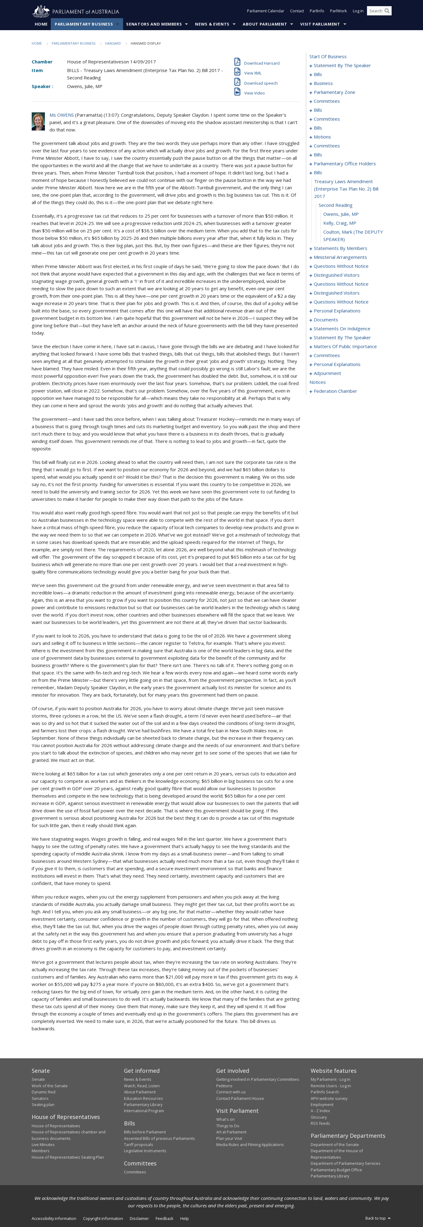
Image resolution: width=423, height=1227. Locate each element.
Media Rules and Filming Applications (250, 1145)
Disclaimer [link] (139, 1218)
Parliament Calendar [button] (265, 11)
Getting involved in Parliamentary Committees (257, 1079)
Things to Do (227, 1125)
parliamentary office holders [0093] (345, 164)
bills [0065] (318, 128)
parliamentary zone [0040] (334, 92)
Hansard (113, 43)
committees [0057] (327, 119)
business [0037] (323, 83)
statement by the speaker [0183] (342, 338)
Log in (358, 11)
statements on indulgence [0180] (342, 329)
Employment (322, 1105)
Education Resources (143, 1098)
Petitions (224, 1085)
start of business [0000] (328, 57)
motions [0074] (322, 137)
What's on (225, 1119)
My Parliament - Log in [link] (330, 1079)
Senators (40, 1098)
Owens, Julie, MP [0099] (341, 214)
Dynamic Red (43, 1092)
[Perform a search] (387, 11)
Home (41, 24)
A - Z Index (320, 1111)
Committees (135, 1172)
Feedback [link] (165, 1218)
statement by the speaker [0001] (342, 65)
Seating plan (43, 1105)
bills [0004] (318, 74)
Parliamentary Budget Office (336, 1170)
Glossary (319, 1117)
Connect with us (231, 1092)
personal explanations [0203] (337, 364)
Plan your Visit (229, 1138)
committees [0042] (327, 101)
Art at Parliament (231, 1132)
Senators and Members (154, 24)
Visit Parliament (320, 24)
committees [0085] (327, 146)
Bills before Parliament (145, 1132)
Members (41, 1151)
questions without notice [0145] (341, 266)
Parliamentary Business (84, 24)
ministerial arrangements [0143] (340, 257)
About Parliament (265, 24)
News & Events (212, 24)
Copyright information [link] (103, 1218)
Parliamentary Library (143, 1105)
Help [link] (184, 1218)
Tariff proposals (138, 1145)
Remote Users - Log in (331, 1085)
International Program (144, 1111)
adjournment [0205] (327, 373)
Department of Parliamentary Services (346, 1163)
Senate (38, 1079)
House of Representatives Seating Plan (68, 1157)
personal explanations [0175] (337, 311)
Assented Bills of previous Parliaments (159, 1138)
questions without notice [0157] (341, 302)
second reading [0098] (336, 205)
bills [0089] (318, 155)
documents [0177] (326, 320)
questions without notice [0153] (341, 284)
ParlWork (338, 11)
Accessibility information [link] (54, 1218)
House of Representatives (56, 1125)
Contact (297, 11)
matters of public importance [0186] (345, 347)
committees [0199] (327, 355)
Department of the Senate (335, 1145)
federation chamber (335, 391)
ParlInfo (317, 11)
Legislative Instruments (145, 1151)
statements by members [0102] (340, 248)
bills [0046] (318, 110)
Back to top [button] (378, 1218)
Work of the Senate (50, 1085)
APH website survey (329, 1098)
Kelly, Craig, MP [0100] (339, 223)
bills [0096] (318, 173)
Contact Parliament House (240, 1098)
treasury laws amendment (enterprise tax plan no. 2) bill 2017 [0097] (346, 189)
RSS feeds (320, 1123)
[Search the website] (379, 11)
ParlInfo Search (325, 1092)
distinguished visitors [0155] (337, 293)
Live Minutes (43, 1145)
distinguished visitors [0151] (337, 275)
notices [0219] (317, 382)
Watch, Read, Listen (142, 1085)
